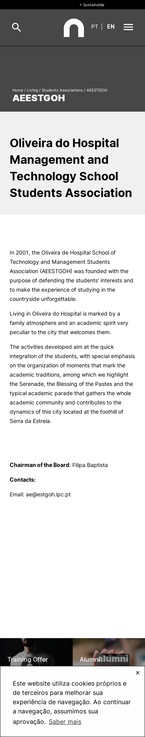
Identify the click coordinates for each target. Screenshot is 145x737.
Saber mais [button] (65, 721)
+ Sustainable (91, 4)
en (110, 26)
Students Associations (62, 90)
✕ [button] (137, 672)
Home (17, 90)
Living (32, 90)
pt (94, 26)
